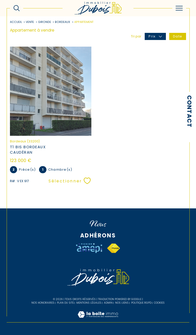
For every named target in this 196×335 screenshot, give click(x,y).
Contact (189, 111)
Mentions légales (88, 303)
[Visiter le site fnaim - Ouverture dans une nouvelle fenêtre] (113, 248)
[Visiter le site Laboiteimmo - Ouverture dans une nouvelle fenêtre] (98, 319)
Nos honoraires (42, 303)
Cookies (159, 302)
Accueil (16, 22)
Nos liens (122, 303)
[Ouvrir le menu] (179, 8)
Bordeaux (62, 22)
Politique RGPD (141, 303)
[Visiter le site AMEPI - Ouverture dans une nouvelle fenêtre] (89, 248)
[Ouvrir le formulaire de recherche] (16, 8)
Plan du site (65, 303)
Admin (108, 303)
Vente (30, 22)
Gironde (44, 22)
